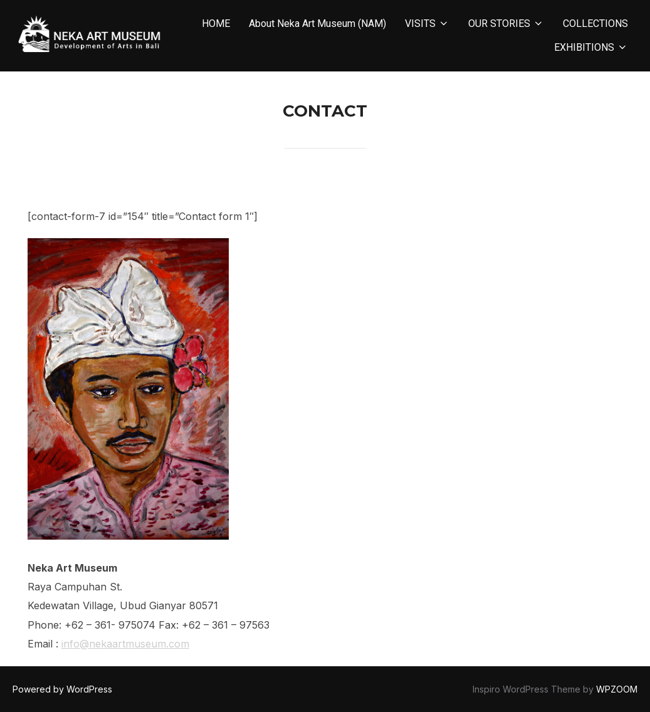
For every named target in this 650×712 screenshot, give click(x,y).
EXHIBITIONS (591, 47)
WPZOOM (616, 689)
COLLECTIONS (595, 23)
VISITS (427, 23)
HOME (216, 23)
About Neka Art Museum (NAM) (317, 23)
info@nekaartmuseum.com (125, 643)
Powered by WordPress (62, 689)
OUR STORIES (506, 23)
